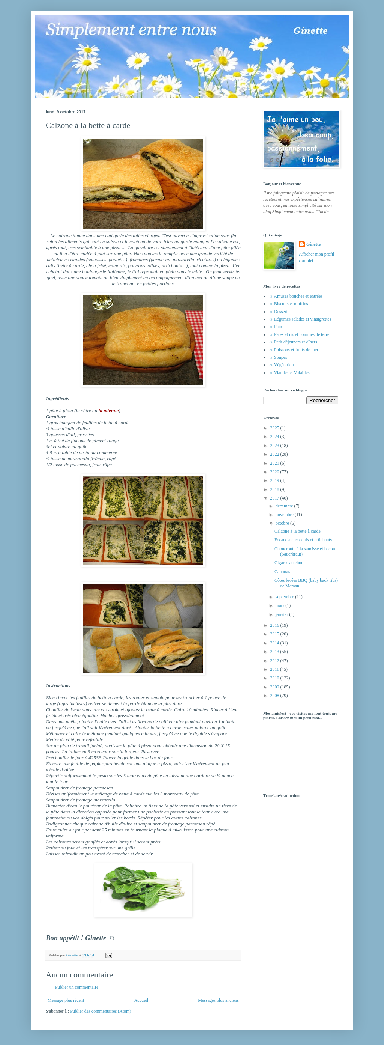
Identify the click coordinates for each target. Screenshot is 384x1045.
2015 (275, 634)
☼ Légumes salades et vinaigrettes (300, 319)
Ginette (313, 244)
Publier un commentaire (76, 987)
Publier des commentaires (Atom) (100, 1011)
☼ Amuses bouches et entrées (295, 296)
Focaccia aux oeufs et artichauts (303, 539)
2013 (275, 651)
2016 (275, 625)
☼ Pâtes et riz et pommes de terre (299, 334)
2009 (275, 687)
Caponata (282, 571)
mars (280, 605)
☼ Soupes (278, 357)
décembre (285, 506)
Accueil (141, 1000)
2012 (275, 660)
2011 (275, 669)
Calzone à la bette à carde (297, 531)
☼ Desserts (279, 311)
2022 (275, 454)
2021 (275, 463)
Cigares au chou (288, 562)
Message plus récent (66, 1000)
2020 (275, 471)
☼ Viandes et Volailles (289, 372)
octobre (283, 523)
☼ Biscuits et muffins (288, 303)
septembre (285, 596)
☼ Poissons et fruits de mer (293, 349)
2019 (275, 480)
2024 (275, 436)
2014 (275, 643)
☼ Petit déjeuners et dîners (293, 342)
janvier (282, 614)
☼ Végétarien (281, 364)
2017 (275, 498)
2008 (275, 695)
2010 (275, 678)
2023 (275, 445)
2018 (275, 489)
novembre (285, 514)
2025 (275, 428)
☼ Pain (275, 326)
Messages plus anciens (218, 1000)
